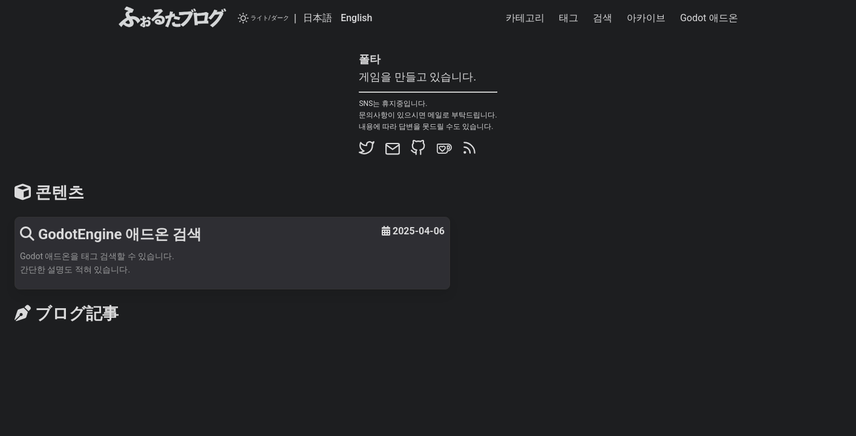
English (356, 18)
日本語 (317, 18)
